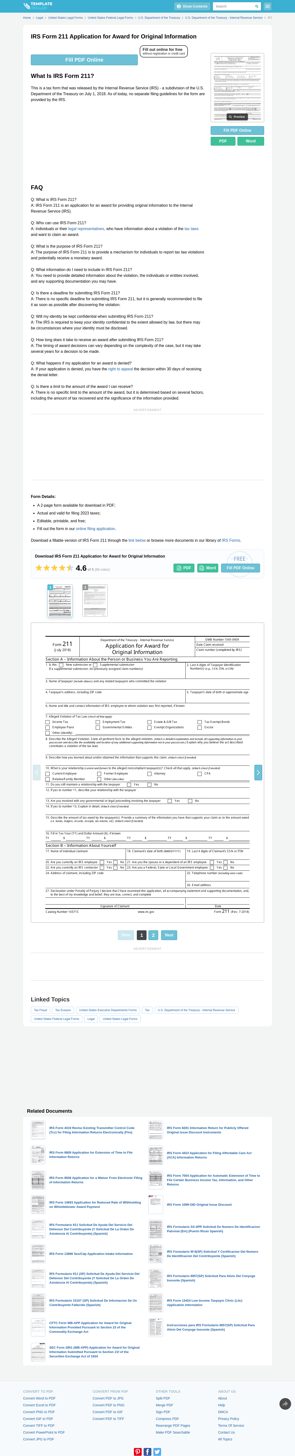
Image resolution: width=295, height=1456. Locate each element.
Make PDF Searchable (173, 1432)
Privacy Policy (228, 1419)
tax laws (191, 229)
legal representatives (86, 229)
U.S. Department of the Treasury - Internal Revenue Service (196, 1010)
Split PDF (163, 1398)
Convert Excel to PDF (39, 1405)
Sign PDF (163, 1412)
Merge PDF (164, 1405)
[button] (258, 773)
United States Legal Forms (120, 1019)
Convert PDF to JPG (108, 1398)
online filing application (95, 529)
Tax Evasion (63, 1010)
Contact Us (226, 1432)
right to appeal (120, 369)
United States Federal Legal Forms (56, 1019)
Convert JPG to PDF (38, 1439)
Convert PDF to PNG (108, 1405)
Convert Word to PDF (39, 1398)
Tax (147, 1010)
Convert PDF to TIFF (108, 1419)
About (222, 1398)
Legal (91, 1019)
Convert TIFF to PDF (39, 1426)
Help (221, 1405)
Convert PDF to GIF (108, 1412)
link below (137, 540)
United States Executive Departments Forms (108, 1010)
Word (251, 141)
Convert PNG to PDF (39, 1412)
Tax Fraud (40, 1010)
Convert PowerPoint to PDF (44, 1432)
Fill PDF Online (84, 60)
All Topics (225, 1439)
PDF (223, 141)
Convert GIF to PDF (38, 1419)
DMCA (223, 1412)
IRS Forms (231, 540)
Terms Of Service (231, 1426)
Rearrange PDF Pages (173, 1426)
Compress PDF (167, 1419)
